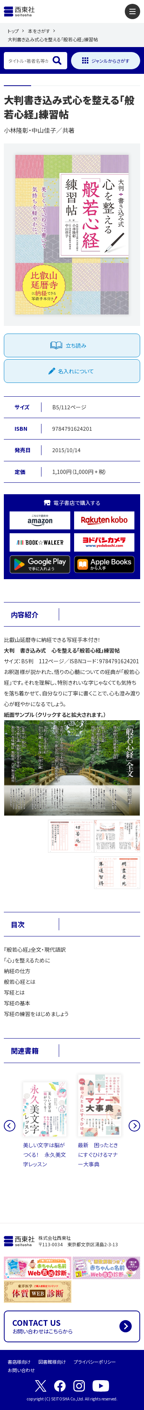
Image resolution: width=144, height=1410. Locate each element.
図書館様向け (52, 1361)
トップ (13, 31)
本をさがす (39, 31)
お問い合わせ (21, 1370)
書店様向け (19, 1361)
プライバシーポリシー (95, 1361)
